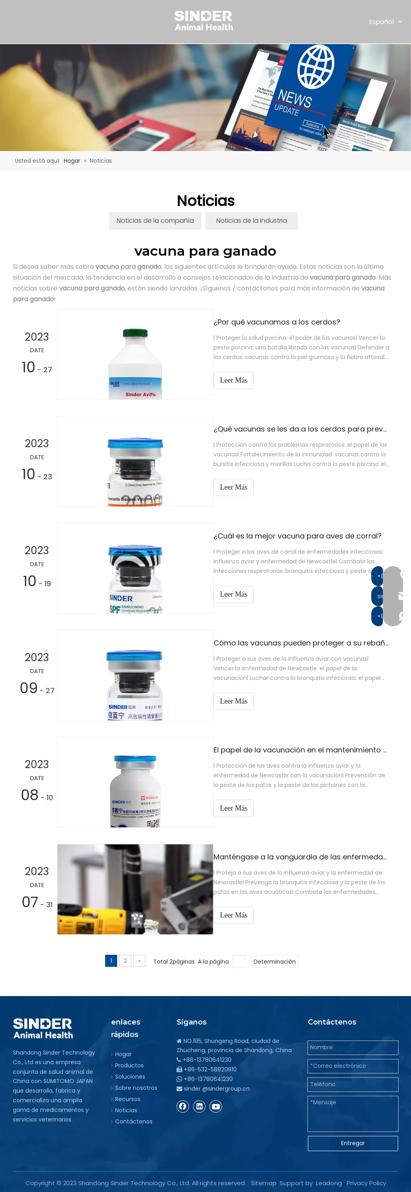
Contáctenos (134, 1119)
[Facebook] (183, 1103)
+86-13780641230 (208, 1077)
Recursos (127, 1097)
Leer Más (240, 700)
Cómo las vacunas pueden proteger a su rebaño (305, 642)
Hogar (123, 1052)
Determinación (275, 959)
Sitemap (264, 1180)
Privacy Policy (366, 1180)
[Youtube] (216, 1103)
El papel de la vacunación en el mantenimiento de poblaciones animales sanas (305, 748)
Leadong (329, 1180)
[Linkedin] (199, 1103)
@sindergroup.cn (226, 1086)
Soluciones (130, 1074)
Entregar (353, 1141)
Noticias (126, 1108)
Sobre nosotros (136, 1085)
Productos (129, 1063)
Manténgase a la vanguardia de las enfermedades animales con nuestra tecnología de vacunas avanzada (305, 855)
